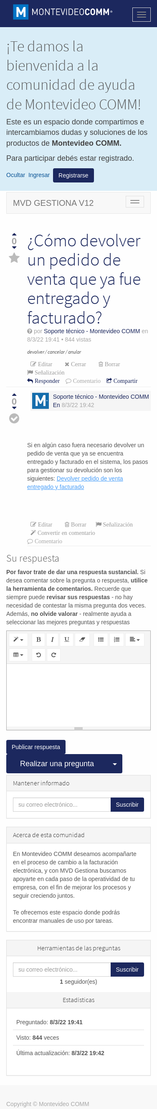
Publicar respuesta (36, 747)
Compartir (125, 381)
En (56, 405)
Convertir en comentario (65, 533)
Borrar (111, 364)
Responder (46, 381)
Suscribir (127, 804)
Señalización (49, 372)
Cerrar (77, 364)
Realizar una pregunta (57, 764)
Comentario (86, 381)
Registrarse (73, 175)
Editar (44, 364)
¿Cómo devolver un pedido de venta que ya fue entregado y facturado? (84, 278)
